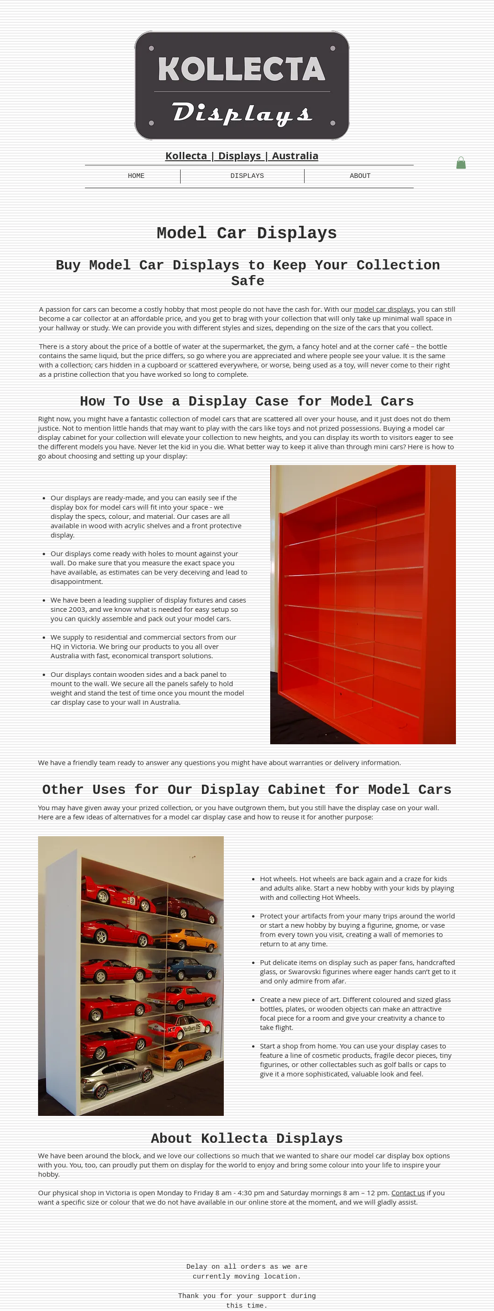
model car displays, (385, 309)
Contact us (408, 1192)
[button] (461, 163)
